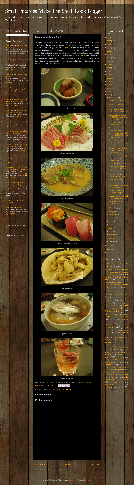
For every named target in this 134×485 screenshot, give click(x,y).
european (108, 303)
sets (67, 48)
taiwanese (111, 377)
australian (125, 272)
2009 (109, 95)
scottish (107, 369)
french (125, 305)
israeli (106, 324)
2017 (109, 68)
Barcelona (108, 277)
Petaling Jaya (108, 360)
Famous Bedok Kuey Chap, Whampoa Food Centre (118, 175)
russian (113, 367)
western (119, 387)
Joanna (8, 156)
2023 (109, 48)
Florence (115, 305)
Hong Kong (123, 317)
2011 (109, 88)
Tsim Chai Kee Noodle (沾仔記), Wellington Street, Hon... (118, 158)
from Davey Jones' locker (56, 389)
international (113, 322)
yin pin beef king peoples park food (16, 145)
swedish (125, 372)
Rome (106, 367)
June (111, 224)
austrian (111, 274)
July (111, 221)
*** (113, 263)
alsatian (116, 269)
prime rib (120, 362)
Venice (123, 385)
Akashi (80, 56)
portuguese (110, 362)
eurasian (122, 300)
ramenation (109, 365)
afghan (126, 267)
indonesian (124, 319)
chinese (124, 287)
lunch (64, 48)
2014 (109, 78)
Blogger (89, 480)
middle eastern (122, 347)
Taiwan (125, 375)
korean (116, 330)
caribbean (116, 284)
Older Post (94, 464)
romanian (123, 365)
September (113, 214)
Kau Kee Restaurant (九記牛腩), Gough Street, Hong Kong (118, 150)
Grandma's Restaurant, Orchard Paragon (117, 191)
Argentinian (114, 272)
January (112, 241)
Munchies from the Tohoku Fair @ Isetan (118, 186)
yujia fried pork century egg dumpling (15, 184)
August (112, 218)
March (111, 235)
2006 (109, 252)
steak (114, 372)
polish (126, 360)
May (111, 228)
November (113, 208)
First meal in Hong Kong (117, 163)
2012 (109, 85)
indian (112, 319)
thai (120, 377)
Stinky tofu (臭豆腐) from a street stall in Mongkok (118, 110)
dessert (124, 294)
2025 (109, 41)
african (109, 269)
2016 (109, 71)
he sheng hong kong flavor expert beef (16, 111)
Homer (107, 317)
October (112, 211)
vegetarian (109, 385)
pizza (117, 360)
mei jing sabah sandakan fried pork (17, 123)
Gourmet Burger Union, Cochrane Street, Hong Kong (118, 143)
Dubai (113, 298)
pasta (120, 354)
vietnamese (108, 387)
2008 (109, 246)
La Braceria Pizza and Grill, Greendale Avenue (118, 197)
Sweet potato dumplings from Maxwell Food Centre (117, 169)
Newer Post (40, 464)
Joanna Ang (10, 45)
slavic (113, 370)
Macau (126, 337)
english (110, 300)
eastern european (123, 298)
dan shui (22, 200)
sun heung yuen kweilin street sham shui (16, 220)
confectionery (122, 291)
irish (124, 322)
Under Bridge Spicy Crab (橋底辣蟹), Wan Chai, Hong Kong (118, 117)
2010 (109, 91)
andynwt (74, 480)
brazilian (121, 279)
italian (118, 324)
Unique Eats (117, 382)
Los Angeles (118, 337)
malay (109, 340)
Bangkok (121, 274)
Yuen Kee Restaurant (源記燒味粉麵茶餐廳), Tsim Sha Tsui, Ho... (118, 135)
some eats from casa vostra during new (17, 168)
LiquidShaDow (11, 61)
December (113, 98)
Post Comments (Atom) (53, 470)
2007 (109, 249)
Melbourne (108, 345)
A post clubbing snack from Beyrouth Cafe (118, 129)
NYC (114, 352)
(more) (8, 56)
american (124, 269)
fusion (107, 314)
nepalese (125, 350)
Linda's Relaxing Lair (13, 167)
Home (67, 464)
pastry (107, 357)
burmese (107, 284)
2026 (109, 38)
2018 (109, 65)
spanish (120, 370)
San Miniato (122, 367)
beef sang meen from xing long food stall (17, 89)
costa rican (113, 294)
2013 (109, 81)
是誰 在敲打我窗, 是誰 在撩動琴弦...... (117, 123)
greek (124, 314)
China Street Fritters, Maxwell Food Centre (117, 181)
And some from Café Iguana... (116, 202)
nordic (109, 352)
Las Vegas (117, 332)
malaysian (121, 340)
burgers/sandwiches (113, 282)
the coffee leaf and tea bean (116, 378)
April (111, 231)
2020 (109, 58)
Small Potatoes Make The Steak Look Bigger (53, 11)
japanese (68, 389)
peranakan (120, 357)
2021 (109, 54)
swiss (109, 375)
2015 (109, 75)
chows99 (9, 183)
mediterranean (111, 342)
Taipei (117, 375)
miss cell (112, 350)
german (115, 314)
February (112, 238)
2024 (109, 44)
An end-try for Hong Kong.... (116, 105)
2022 (109, 51)
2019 (109, 61)
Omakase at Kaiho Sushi (117, 101)
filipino (118, 303)
